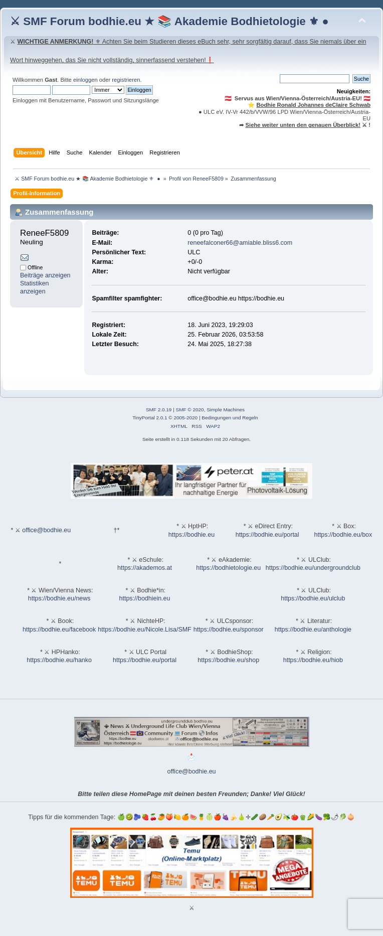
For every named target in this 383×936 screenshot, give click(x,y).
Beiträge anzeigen (45, 275)
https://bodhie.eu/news (59, 598)
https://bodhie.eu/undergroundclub (313, 567)
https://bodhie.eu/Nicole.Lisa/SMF (144, 629)
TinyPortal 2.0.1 (149, 417)
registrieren (126, 80)
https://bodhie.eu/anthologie (313, 629)
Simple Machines (226, 409)
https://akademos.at (144, 567)
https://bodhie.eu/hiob (313, 660)
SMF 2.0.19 (159, 409)
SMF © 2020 (190, 409)
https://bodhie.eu (191, 534)
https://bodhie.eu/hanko (59, 660)
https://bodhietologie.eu (228, 567)
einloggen (85, 80)
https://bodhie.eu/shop (228, 660)
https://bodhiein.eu (144, 598)
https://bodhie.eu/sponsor (229, 629)
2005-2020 (185, 417)
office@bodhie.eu (46, 530)
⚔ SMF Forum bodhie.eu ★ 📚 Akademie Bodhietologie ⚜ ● (169, 21)
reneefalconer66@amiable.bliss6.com (239, 242)
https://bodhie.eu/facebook (59, 629)
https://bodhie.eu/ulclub (313, 598)
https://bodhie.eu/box (343, 534)
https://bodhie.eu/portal (267, 534)
